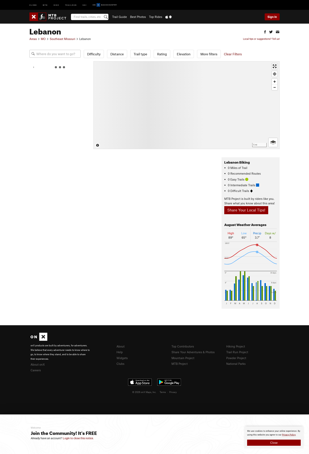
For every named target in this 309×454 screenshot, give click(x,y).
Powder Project (236, 358)
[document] (274, 437)
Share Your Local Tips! (246, 210)
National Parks (236, 363)
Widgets (122, 358)
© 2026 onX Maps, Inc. (144, 392)
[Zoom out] (274, 87)
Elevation (184, 54)
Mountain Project (182, 358)
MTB (45, 5)
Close (274, 442)
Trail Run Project (237, 352)
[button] (265, 31)
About (120, 346)
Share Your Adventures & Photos (193, 352)
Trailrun (71, 5)
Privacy (173, 392)
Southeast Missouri (62, 39)
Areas (33, 39)
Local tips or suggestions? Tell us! (261, 38)
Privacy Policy (289, 435)
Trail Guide (119, 17)
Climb (33, 5)
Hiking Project (235, 346)
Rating (162, 54)
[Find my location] (274, 74)
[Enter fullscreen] (274, 66)
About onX (38, 364)
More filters (208, 54)
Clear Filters (233, 54)
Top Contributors (182, 346)
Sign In (272, 17)
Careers (36, 370)
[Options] (273, 142)
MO (43, 39)
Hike (56, 5)
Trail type (140, 54)
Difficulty (94, 54)
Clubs (120, 363)
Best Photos (138, 17)
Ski (85, 5)
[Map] (186, 105)
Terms (163, 392)
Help (119, 352)
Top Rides (155, 17)
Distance (117, 54)
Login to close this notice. (78, 438)
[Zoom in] (274, 81)
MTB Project (179, 363)
